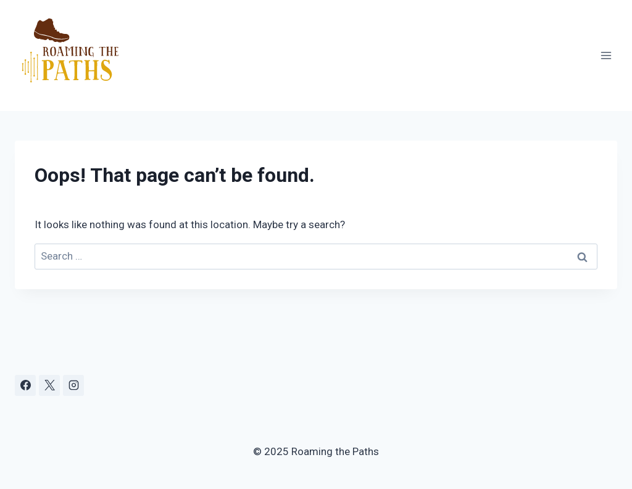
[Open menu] (605, 55)
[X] (49, 385)
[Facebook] (25, 385)
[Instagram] (73, 385)
